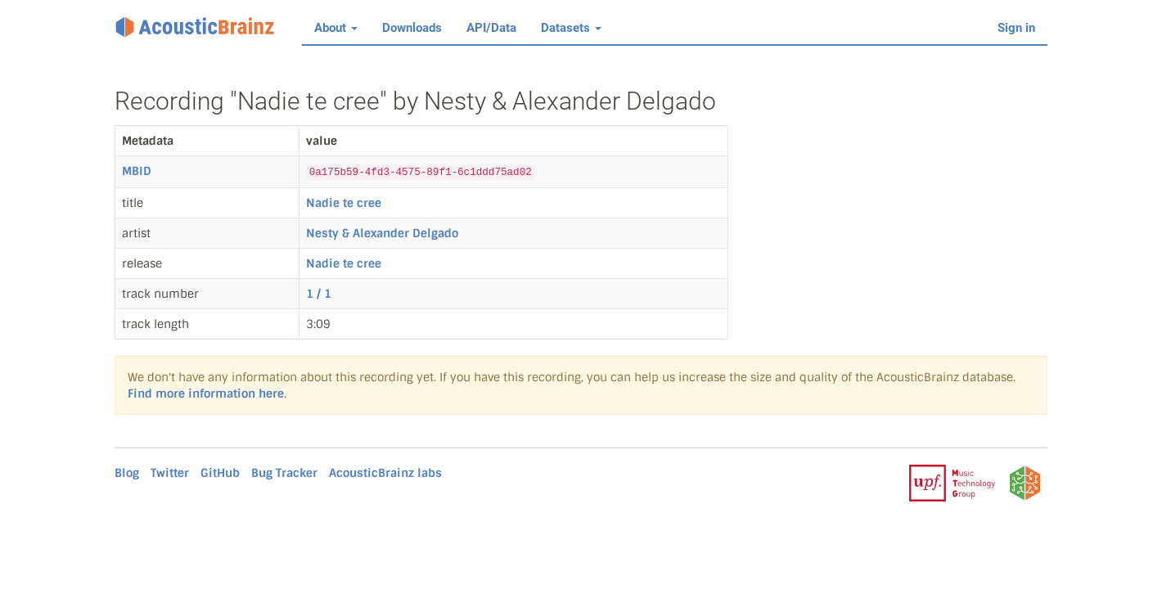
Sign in (1016, 27)
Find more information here (206, 393)
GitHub (220, 472)
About (336, 27)
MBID (136, 171)
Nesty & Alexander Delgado (382, 233)
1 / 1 (318, 293)
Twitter (170, 472)
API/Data (491, 27)
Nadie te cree (343, 203)
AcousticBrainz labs (385, 472)
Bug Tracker (284, 472)
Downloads (412, 27)
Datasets (571, 27)
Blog (127, 472)
